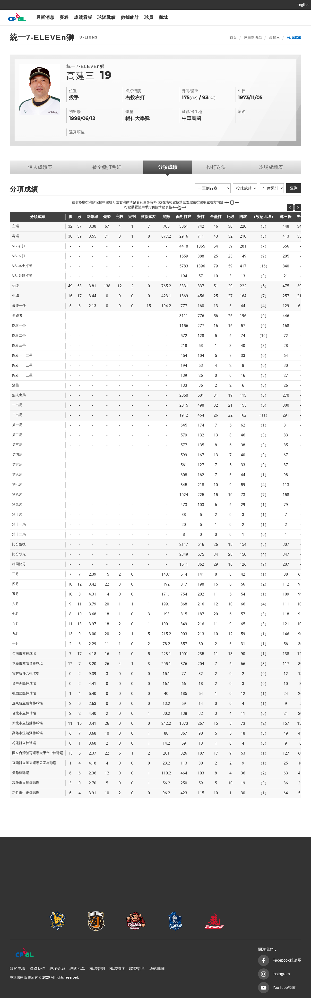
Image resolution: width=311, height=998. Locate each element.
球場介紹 (57, 968)
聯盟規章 (137, 968)
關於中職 (17, 968)
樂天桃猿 (238, 17)
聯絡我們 (37, 968)
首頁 (233, 37)
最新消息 (45, 17)
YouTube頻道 (284, 987)
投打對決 (216, 167)
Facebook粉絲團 (287, 960)
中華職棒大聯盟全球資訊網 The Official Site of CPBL (17, 18)
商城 (163, 17)
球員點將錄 (253, 37)
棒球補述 (117, 968)
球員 (149, 17)
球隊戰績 (106, 17)
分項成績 (294, 37)
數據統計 (130, 17)
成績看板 (83, 17)
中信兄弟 (212, 17)
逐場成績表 (271, 167)
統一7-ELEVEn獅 (225, 17)
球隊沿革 (77, 968)
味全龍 (264, 17)
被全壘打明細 (106, 167)
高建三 (274, 37)
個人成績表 (40, 167)
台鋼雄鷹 (276, 17)
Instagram (281, 974)
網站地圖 (157, 968)
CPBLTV (297, 17)
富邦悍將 (251, 17)
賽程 (64, 17)
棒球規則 (97, 968)
